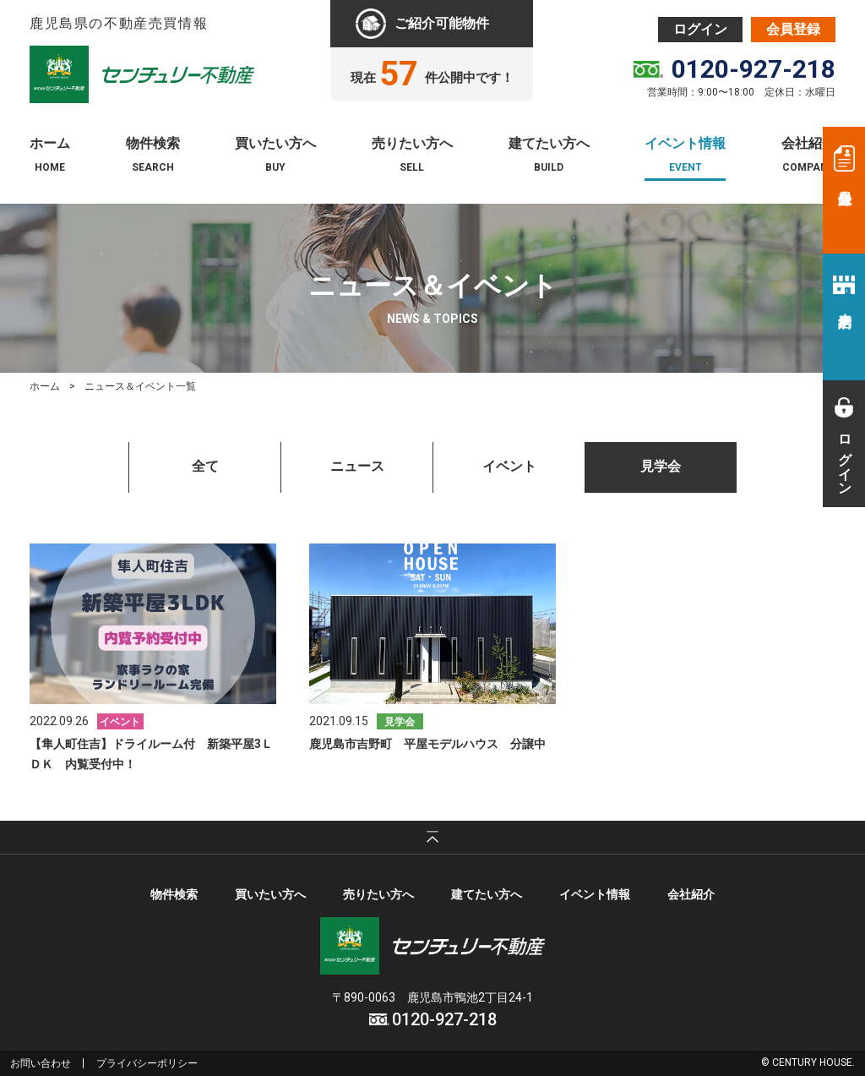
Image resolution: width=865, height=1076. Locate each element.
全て (205, 466)
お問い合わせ (40, 1063)
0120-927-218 (753, 69)
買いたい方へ (275, 144)
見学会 (660, 466)
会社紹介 (808, 144)
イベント (509, 466)
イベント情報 (685, 144)
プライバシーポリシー (147, 1063)
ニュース (357, 466)
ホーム (50, 144)
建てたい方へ (549, 144)
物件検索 (153, 144)
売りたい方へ (412, 144)
